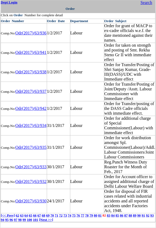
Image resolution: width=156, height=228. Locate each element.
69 (47, 215)
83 (108, 215)
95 (7, 220)
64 (26, 215)
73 (65, 215)
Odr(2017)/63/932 (30, 181)
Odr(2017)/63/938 (30, 72)
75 (74, 215)
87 (126, 215)
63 (22, 215)
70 (52, 215)
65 (30, 215)
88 (130, 215)
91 (143, 215)
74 (69, 215)
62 (17, 215)
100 (29, 220)
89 (134, 215)
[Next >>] (46, 220)
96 (11, 220)
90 (139, 215)
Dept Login (9, 2)
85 (117, 215)
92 (147, 215)
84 (113, 215)
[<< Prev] (8, 215)
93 (152, 215)
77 (82, 215)
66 (35, 215)
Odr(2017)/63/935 (30, 147)
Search (146, 2)
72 (61, 215)
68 (43, 215)
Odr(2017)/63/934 (30, 125)
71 (56, 215)
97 (15, 220)
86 (121, 215)
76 (78, 215)
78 (87, 215)
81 (100, 215)
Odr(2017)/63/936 (30, 33)
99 (24, 220)
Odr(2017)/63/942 (30, 108)
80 (95, 215)
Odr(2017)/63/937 (30, 91)
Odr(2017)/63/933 (30, 167)
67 (39, 215)
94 (2, 220)
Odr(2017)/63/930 (30, 201)
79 (91, 215)
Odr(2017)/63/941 (30, 52)
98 (20, 220)
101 (35, 220)
